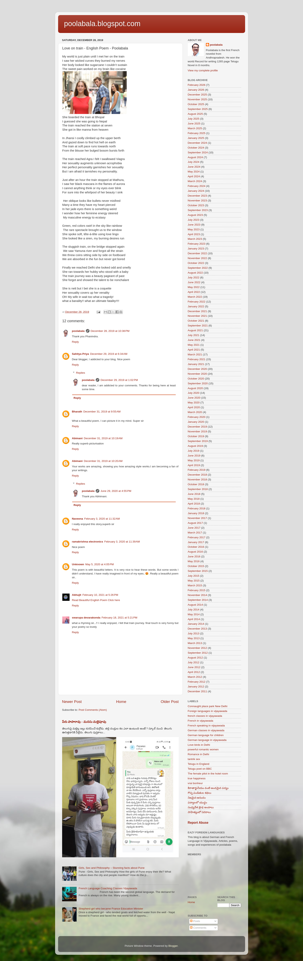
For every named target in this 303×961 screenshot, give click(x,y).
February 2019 (196, 469)
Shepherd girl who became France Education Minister (111, 908)
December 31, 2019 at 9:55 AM (102, 411)
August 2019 (195, 445)
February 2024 (196, 186)
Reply (75, 341)
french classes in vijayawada (205, 715)
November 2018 (197, 479)
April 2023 (194, 234)
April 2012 (194, 672)
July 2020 (193, 392)
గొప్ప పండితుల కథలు (200, 792)
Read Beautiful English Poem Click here (96, 600)
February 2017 (196, 537)
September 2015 (198, 570)
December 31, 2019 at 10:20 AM (103, 461)
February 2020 (196, 416)
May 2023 (194, 229)
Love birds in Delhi (199, 744)
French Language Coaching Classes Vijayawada (108, 888)
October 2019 (196, 436)
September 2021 (198, 325)
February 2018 (196, 508)
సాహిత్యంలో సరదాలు (199, 812)
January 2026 (196, 89)
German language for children (206, 735)
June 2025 (194, 123)
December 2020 (197, 368)
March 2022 (195, 296)
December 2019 (197, 426)
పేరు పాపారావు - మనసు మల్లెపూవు (84, 721)
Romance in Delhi (198, 754)
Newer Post (72, 701)
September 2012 (198, 652)
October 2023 (196, 205)
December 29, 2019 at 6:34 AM (108, 353)
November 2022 (197, 258)
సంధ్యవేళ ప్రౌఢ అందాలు (201, 807)
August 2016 (195, 551)
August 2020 (195, 388)
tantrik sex (194, 759)
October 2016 (196, 546)
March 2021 (195, 354)
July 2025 (193, 118)
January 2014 (196, 623)
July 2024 (193, 161)
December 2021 (197, 311)
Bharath (77, 411)
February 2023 (196, 243)
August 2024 (195, 157)
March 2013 (195, 643)
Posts (195, 921)
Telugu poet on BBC (200, 768)
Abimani (77, 438)
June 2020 (194, 397)
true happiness (197, 778)
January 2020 (196, 421)
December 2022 (197, 253)
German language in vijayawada (207, 740)
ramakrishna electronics (87, 541)
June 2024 (194, 166)
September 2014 (198, 599)
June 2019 (194, 455)
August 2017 (195, 522)
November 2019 (197, 431)
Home (121, 701)
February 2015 (196, 590)
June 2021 (194, 340)
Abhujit (76, 594)
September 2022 (198, 267)
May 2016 (194, 561)
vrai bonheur (195, 783)
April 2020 (194, 407)
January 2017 (196, 542)
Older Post (170, 701)
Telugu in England (198, 763)
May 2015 (194, 580)
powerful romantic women (203, 749)
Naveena (77, 518)
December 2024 (197, 142)
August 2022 (195, 272)
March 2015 (195, 585)
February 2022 (196, 301)
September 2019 (198, 441)
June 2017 (194, 527)
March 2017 (195, 532)
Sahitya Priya (80, 353)
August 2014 (195, 604)
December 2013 (197, 628)
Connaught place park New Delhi (207, 706)
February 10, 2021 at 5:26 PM (100, 594)
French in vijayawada (200, 720)
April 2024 (194, 176)
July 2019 (193, 450)
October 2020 (196, 378)
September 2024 (198, 152)
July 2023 (193, 219)
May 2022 (194, 287)
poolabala (78, 330)
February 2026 (196, 84)
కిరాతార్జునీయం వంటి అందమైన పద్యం (208, 788)
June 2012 (194, 667)
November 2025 (197, 99)
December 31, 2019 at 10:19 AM (103, 438)
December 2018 (197, 474)
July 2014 (193, 609)
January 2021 (196, 364)
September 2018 (198, 489)
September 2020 (198, 383)
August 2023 (195, 214)
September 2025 (198, 109)
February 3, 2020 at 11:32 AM (102, 518)
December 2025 (197, 94)
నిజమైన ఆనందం (197, 797)
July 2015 (193, 575)
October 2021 (196, 320)
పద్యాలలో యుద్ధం (197, 802)
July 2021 (193, 335)
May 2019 (194, 460)
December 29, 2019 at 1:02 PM (119, 380)
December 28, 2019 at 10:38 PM (110, 330)
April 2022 (194, 291)
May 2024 (194, 171)
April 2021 (194, 349)
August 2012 (195, 657)
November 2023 (197, 200)
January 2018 (196, 513)
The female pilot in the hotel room (208, 773)
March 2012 (195, 676)
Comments (198, 927)
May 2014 (194, 614)
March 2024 (195, 181)
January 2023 (196, 248)
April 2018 (194, 503)
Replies (80, 372)
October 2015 (196, 566)
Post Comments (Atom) (93, 709)
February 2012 (196, 681)
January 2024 (196, 190)
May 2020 (194, 402)
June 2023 (194, 224)
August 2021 (195, 330)
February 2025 (196, 133)
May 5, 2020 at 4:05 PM (99, 564)
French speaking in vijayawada (206, 725)
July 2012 (193, 662)
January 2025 (196, 137)
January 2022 (196, 306)
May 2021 (194, 344)
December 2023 (197, 195)
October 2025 (196, 104)
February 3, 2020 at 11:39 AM (122, 541)
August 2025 (195, 113)
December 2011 (197, 691)
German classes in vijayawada (206, 730)
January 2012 (196, 686)
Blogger (173, 945)
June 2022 (194, 282)
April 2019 (194, 465)
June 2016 (194, 556)
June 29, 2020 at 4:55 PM (116, 490)
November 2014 (197, 595)
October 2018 (196, 484)
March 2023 (195, 238)
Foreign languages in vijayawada (207, 711)
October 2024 (196, 147)
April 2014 (194, 619)
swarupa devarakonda (86, 617)
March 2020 (195, 412)
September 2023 (198, 210)
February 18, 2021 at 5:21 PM (119, 617)
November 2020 (197, 373)
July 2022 (193, 277)
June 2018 (194, 493)
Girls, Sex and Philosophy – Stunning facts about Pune (112, 867)
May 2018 (194, 498)
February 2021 (196, 359)
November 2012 (197, 647)
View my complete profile (203, 70)
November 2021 (197, 315)
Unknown (78, 564)
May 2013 (194, 638)
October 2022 (196, 263)
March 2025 (195, 128)
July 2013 (193, 633)
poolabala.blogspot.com (102, 23)
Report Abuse (198, 822)
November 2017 (197, 518)
